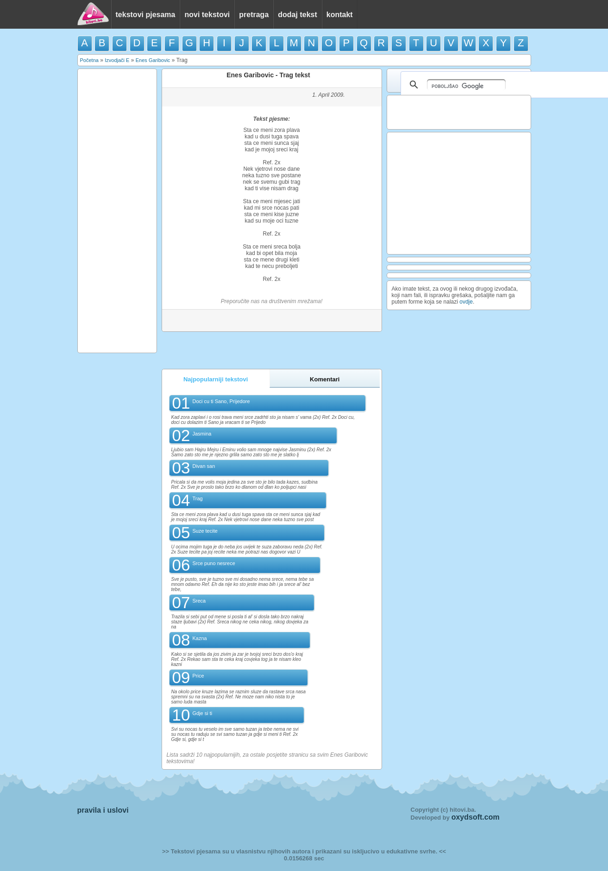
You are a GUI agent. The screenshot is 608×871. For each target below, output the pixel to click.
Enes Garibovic (153, 60)
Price (198, 675)
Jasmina (201, 433)
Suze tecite (204, 531)
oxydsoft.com (475, 817)
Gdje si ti (202, 713)
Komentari (324, 379)
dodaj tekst (297, 15)
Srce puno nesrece (213, 563)
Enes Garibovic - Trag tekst (268, 75)
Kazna (199, 638)
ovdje (466, 302)
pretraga (254, 15)
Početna (89, 60)
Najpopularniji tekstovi (215, 379)
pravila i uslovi (103, 810)
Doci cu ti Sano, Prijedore (221, 401)
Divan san (203, 466)
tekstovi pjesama (146, 15)
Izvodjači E (117, 60)
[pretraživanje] (466, 84)
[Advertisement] (117, 210)
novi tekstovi (207, 15)
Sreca (199, 600)
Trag (197, 498)
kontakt (339, 15)
